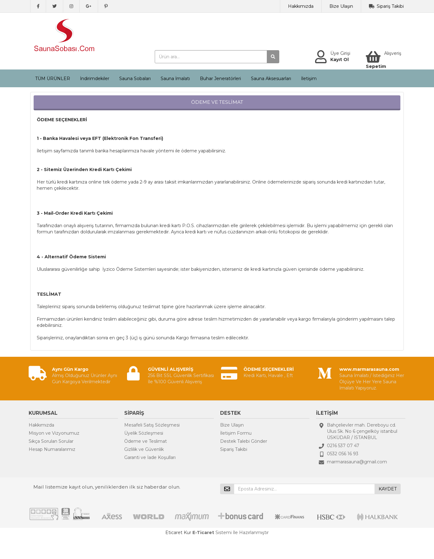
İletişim (309, 78)
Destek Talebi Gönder (243, 441)
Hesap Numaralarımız (52, 449)
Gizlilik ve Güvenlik (144, 449)
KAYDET (388, 489)
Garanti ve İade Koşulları (150, 457)
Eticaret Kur (178, 532)
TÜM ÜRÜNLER (52, 78)
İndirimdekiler (94, 78)
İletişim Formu (236, 433)
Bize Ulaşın (341, 6)
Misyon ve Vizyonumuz (54, 433)
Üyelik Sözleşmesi (143, 433)
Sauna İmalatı (175, 78)
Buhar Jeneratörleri (220, 78)
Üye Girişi (340, 53)
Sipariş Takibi (390, 6)
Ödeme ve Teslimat (145, 441)
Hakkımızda (301, 6)
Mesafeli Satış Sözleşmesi (152, 425)
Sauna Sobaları (135, 78)
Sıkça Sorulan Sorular (51, 441)
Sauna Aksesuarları (271, 78)
